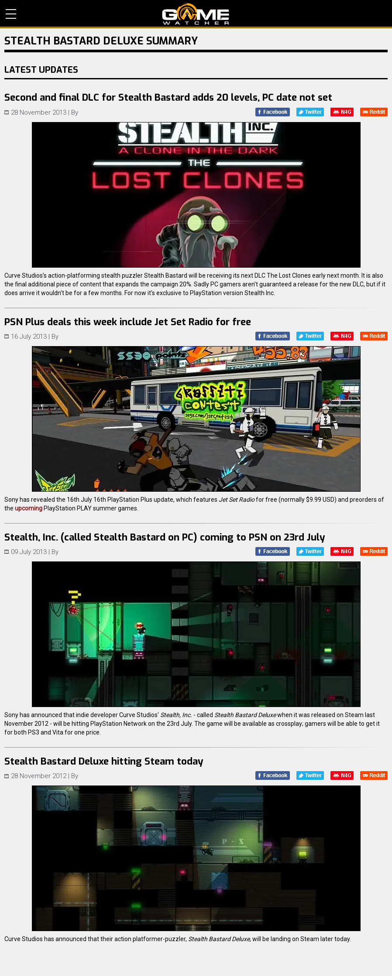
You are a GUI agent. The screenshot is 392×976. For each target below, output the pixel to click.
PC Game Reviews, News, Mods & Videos (196, 14)
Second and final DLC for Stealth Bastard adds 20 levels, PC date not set (168, 97)
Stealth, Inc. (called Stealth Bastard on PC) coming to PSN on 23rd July (164, 537)
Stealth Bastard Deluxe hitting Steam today (103, 761)
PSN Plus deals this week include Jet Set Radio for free (127, 322)
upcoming (28, 508)
